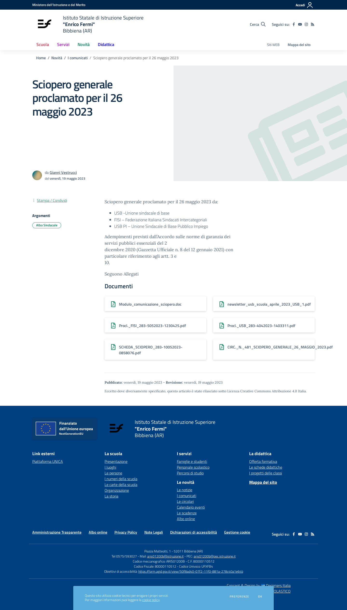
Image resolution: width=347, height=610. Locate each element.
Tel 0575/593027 (124, 556)
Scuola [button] (42, 44)
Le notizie (184, 490)
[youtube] (300, 24)
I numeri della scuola (121, 479)
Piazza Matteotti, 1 (158, 551)
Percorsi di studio (190, 473)
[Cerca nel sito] (257, 24)
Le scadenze (187, 513)
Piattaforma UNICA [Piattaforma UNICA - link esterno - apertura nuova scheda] (47, 461)
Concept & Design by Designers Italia (259, 585)
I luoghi (110, 467)
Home (41, 58)
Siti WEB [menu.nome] (273, 44)
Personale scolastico (193, 467)
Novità (56, 58)
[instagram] (306, 24)
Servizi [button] (63, 44)
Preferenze (239, 596)
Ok (260, 596)
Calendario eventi (191, 507)
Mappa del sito (299, 44)
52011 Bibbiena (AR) (188, 551)
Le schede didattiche (265, 467)
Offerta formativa (263, 461)
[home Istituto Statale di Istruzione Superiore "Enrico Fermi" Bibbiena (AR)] (88, 24)
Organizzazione (117, 490)
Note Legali (153, 532)
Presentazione (116, 461)
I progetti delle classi (265, 473)
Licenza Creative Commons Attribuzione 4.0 (262, 391)
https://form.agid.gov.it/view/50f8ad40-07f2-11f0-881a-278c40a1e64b (190, 571)
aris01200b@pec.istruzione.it (215, 556)
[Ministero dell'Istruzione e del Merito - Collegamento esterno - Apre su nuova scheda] (58, 4)
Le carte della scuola (121, 484)
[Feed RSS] (312, 24)
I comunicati (78, 58)
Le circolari (185, 501)
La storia (111, 496)
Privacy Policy (125, 532)
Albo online (186, 519)
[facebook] (294, 24)
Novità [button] (84, 44)
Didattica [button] (106, 44)
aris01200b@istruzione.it (165, 556)
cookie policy (151, 600)
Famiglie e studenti (192, 461)
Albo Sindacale (46, 225)
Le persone (113, 473)
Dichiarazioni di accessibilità (193, 532)
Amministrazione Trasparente (56, 532)
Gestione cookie (237, 532)
